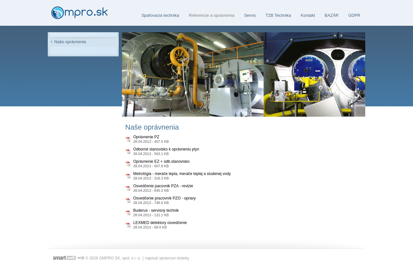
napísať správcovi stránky (167, 258)
